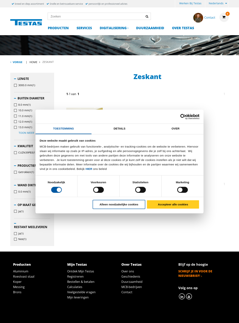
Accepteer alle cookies (173, 204)
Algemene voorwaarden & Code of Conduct (125, 316)
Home (33, 62)
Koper (17, 282)
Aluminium (20, 271)
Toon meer (28, 133)
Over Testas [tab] (131, 264)
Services (84, 28)
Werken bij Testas (190, 3)
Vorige (17, 62)
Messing (19, 287)
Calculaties (74, 287)
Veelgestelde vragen (81, 292)
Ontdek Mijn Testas (80, 271)
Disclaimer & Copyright (184, 316)
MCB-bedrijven (131, 287)
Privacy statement (69, 316)
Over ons (127, 271)
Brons (17, 292)
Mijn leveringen (78, 297)
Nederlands (216, 3)
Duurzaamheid (150, 28)
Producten (58, 28)
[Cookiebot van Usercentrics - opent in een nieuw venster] (183, 116)
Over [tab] (176, 128)
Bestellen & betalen (80, 282)
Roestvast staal (23, 276)
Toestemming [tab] (63, 128)
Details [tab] (119, 128)
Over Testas (183, 28)
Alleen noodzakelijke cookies (119, 204)
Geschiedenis (130, 276)
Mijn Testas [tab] (77, 264)
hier (89, 168)
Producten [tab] (22, 264)
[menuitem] (175, 4)
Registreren (75, 276)
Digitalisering (113, 28)
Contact (126, 292)
